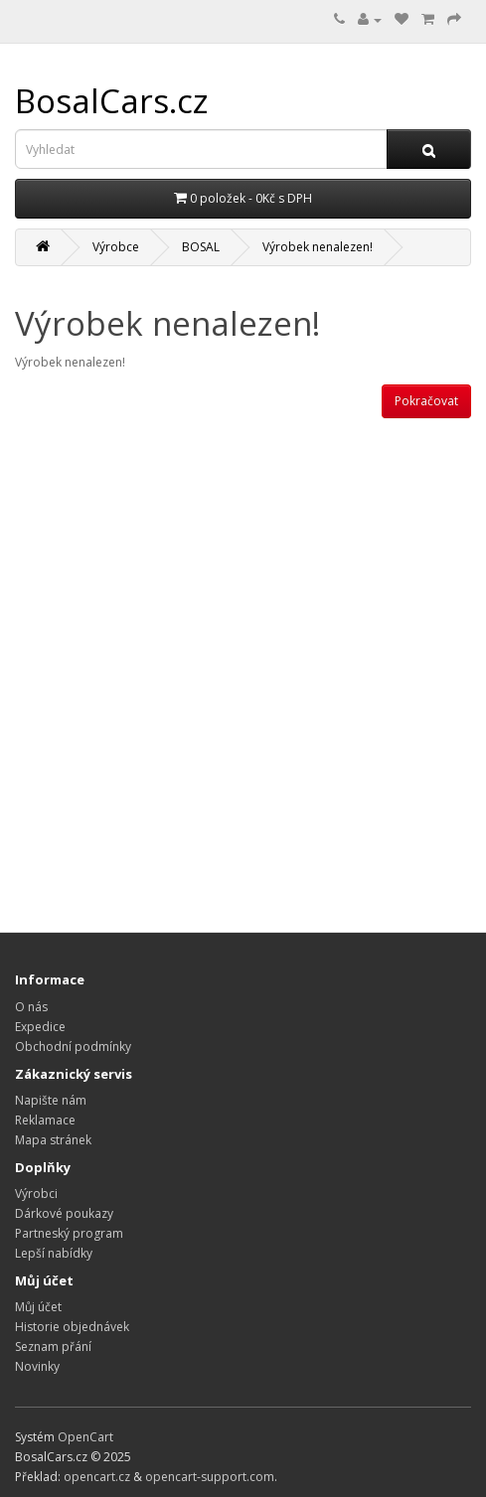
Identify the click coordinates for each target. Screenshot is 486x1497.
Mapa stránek (53, 1139)
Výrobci (36, 1193)
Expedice (40, 1026)
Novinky (37, 1366)
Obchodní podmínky (73, 1046)
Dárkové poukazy (64, 1213)
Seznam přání (53, 1346)
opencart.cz (97, 1476)
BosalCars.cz (112, 100)
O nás (31, 1006)
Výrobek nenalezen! (317, 246)
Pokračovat (426, 400)
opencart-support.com (209, 1476)
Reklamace (45, 1120)
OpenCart (85, 1436)
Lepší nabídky (53, 1253)
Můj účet (38, 1306)
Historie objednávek (72, 1326)
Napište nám (50, 1100)
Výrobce (115, 246)
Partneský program (69, 1233)
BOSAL (201, 246)
